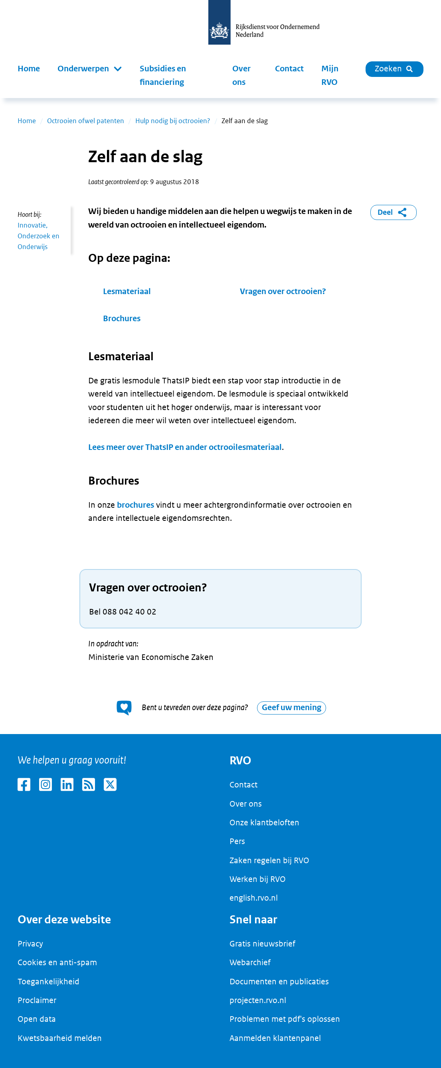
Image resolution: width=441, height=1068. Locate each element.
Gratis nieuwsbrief (262, 943)
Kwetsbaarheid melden (60, 1038)
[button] (90, 68)
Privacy (30, 943)
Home (29, 69)
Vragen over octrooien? (283, 291)
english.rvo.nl (253, 898)
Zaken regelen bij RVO (269, 860)
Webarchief (250, 962)
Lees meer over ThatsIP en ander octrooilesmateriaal (185, 447)
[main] (220, 416)
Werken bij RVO (257, 879)
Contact (289, 69)
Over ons (241, 75)
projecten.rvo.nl (257, 1000)
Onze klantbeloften (264, 822)
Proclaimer (37, 1000)
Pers (237, 841)
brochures (135, 505)
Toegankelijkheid (48, 981)
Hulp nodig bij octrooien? (172, 120)
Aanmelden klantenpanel (275, 1038)
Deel (394, 212)
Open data (37, 1019)
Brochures (121, 319)
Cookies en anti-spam (57, 962)
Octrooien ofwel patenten (85, 120)
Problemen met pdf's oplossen (284, 1019)
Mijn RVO (329, 75)
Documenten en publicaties (279, 981)
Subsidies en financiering (163, 75)
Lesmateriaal (127, 291)
